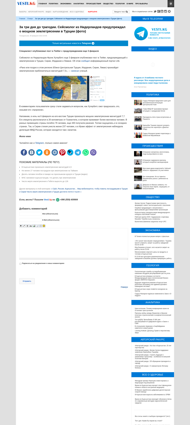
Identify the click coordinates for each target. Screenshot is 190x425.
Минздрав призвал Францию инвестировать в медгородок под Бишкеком (151, 382)
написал (75, 71)
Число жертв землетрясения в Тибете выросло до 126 (45, 181)
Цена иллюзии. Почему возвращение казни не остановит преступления (152, 309)
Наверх (124, 287)
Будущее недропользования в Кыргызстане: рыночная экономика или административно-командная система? (151, 284)
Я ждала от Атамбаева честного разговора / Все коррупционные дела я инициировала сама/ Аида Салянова (152, 80)
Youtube (162, 11)
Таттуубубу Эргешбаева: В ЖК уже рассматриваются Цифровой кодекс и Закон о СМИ (152, 321)
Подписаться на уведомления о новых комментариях (43, 263)
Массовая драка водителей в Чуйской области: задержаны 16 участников (157, 169)
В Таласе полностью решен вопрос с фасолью (152, 236)
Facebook (158, 11)
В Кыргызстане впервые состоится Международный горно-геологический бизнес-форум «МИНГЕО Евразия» (152, 278)
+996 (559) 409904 (69, 200)
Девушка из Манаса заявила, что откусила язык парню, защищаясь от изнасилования (156, 187)
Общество (108, 4)
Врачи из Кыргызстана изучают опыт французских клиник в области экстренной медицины (153, 386)
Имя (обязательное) (50, 214)
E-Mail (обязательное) (50, 220)
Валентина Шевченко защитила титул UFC (150, 222)
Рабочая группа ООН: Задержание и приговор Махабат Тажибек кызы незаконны (152, 218)
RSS (171, 3)
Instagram (166, 11)
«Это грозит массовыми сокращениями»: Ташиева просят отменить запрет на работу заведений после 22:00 (153, 243)
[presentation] (39, 272)
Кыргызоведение (60, 12)
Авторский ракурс (36, 12)
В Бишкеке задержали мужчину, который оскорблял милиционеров (155, 161)
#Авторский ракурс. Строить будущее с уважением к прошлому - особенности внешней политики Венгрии (152, 357)
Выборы (22, 12)
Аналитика (78, 4)
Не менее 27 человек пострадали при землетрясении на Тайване (50, 171)
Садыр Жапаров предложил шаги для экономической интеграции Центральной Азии (157, 103)
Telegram (170, 11)
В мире (130, 4)
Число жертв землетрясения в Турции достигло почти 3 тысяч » (54, 192)
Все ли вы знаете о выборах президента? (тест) (152, 416)
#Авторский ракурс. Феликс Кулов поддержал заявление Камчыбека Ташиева (151, 351)
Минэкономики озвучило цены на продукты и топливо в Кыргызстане (151, 253)
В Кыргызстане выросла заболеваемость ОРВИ (152, 395)
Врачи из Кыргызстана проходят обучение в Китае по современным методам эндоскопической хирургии (153, 401)
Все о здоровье (77, 12)
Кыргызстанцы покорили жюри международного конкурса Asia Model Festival (152, 213)
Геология (120, 4)
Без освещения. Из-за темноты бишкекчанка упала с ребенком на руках (155, 178)
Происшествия (93, 4)
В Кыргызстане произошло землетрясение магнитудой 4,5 (47, 167)
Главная (42, 4)
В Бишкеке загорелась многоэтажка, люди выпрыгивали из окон (156, 153)
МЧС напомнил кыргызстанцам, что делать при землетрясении (49, 178)
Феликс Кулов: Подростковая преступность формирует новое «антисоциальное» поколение (152, 204)
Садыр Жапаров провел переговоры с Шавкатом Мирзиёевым (157, 134)
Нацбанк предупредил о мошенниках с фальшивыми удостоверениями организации (151, 209)
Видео (48, 12)
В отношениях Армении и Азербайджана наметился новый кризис (150, 327)
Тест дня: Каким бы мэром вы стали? (148, 421)
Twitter (155, 11)
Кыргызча (92, 12)
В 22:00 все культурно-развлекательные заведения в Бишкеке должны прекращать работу (153, 257)
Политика (53, 4)
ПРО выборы (141, 4)
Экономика (65, 4)
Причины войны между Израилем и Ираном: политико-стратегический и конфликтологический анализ (153, 315)
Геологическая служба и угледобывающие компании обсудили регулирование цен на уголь (152, 272)
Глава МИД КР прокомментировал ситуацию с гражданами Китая (155, 110)
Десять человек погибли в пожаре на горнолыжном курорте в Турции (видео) (54, 174)
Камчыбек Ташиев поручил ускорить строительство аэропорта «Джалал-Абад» (156, 127)
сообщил (85, 61)
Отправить (27, 281)
